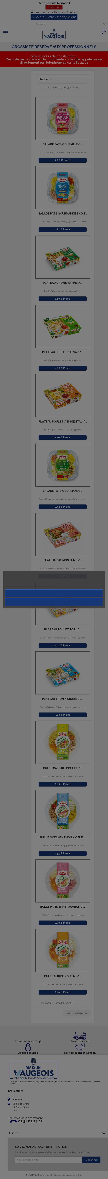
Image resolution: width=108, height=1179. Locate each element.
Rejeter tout (54, 593)
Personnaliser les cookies (41, 585)
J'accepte (54, 602)
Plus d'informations (15, 585)
